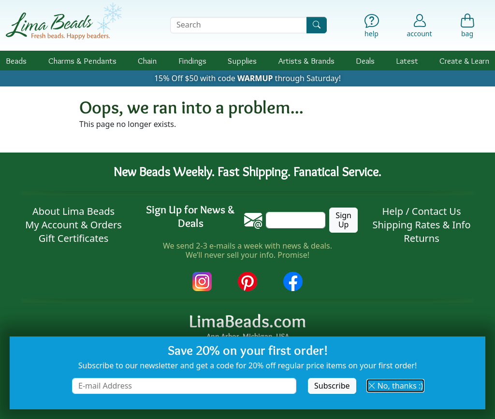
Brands (306, 61)
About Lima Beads (73, 211)
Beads (16, 61)
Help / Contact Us (421, 211)
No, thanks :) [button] (395, 385)
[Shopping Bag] (467, 27)
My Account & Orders (73, 224)
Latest (407, 61)
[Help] (371, 27)
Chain (147, 61)
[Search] (316, 25)
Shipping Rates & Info (421, 224)
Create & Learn (464, 61)
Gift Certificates (74, 238)
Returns (421, 238)
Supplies (242, 61)
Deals (365, 61)
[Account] (419, 25)
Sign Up (343, 220)
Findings (192, 61)
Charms (82, 61)
